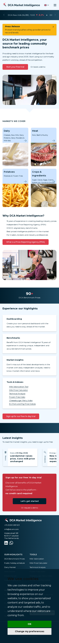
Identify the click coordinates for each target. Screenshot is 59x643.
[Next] (55, 15)
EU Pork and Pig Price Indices (22, 404)
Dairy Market (10, 567)
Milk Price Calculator (18, 390)
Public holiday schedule (14, 563)
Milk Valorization (37, 559)
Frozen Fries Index (17, 397)
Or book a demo (38, 67)
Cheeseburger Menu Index (21, 400)
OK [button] (29, 624)
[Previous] (4, 15)
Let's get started (30, 501)
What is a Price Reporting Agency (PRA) (25, 242)
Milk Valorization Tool (18, 386)
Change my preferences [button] (29, 631)
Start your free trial (15, 67)
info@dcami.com (11, 529)
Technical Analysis (17, 393)
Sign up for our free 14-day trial (20, 416)
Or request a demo (29, 508)
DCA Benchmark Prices (14, 559)
